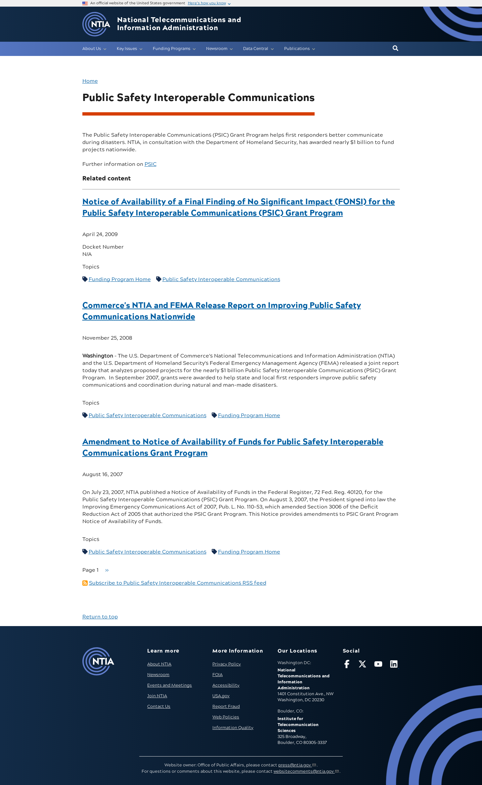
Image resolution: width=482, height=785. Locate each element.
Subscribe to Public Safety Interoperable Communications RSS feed (177, 583)
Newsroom (158, 675)
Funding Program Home (120, 279)
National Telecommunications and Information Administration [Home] (179, 24)
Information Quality (232, 728)
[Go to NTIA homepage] (96, 24)
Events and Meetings (169, 685)
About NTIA (159, 664)
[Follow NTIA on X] (363, 665)
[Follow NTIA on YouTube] (379, 665)
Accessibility (226, 685)
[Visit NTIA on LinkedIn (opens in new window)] (395, 665)
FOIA (217, 675)
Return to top (100, 616)
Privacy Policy (226, 664)
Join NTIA (157, 696)
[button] (395, 48)
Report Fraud (226, 707)
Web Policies (225, 717)
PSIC (150, 164)
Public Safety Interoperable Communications (221, 279)
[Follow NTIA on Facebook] (348, 665)
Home (90, 81)
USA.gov (221, 696)
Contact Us (158, 707)
